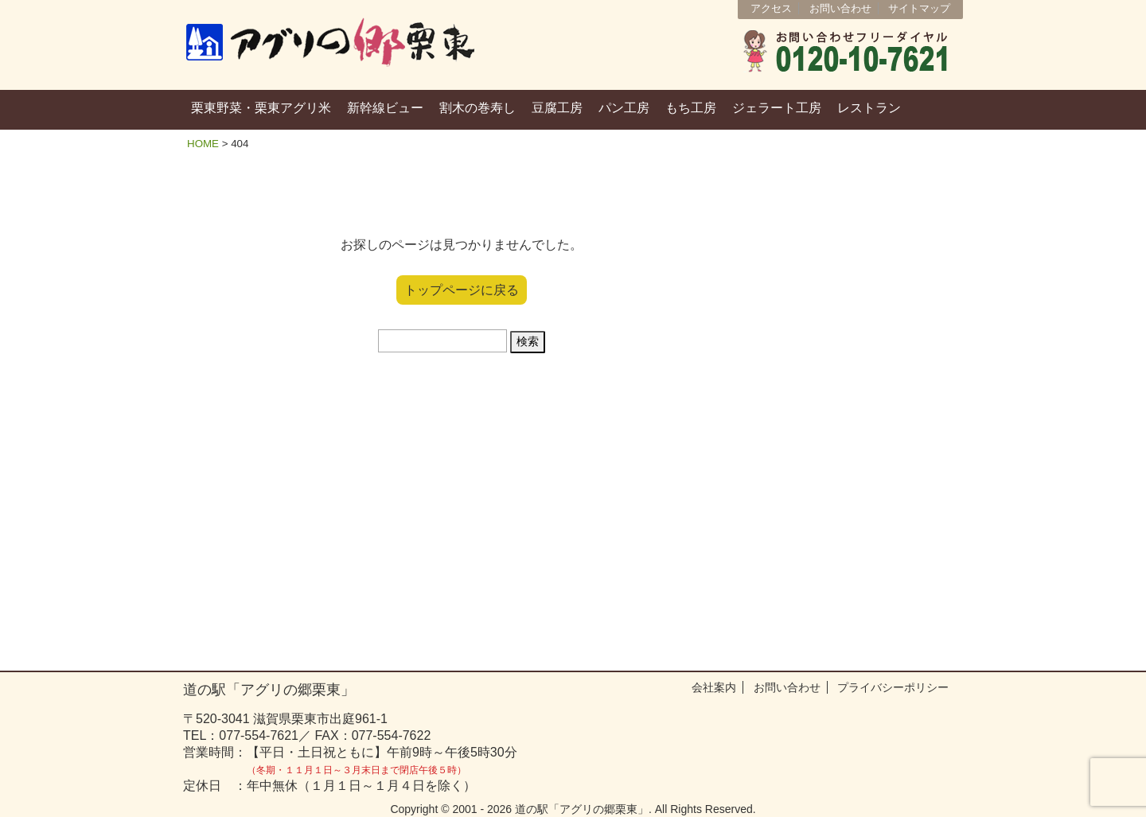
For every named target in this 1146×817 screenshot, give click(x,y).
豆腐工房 (557, 108)
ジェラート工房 (776, 108)
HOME (203, 144)
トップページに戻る (461, 290)
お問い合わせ (840, 8)
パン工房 (623, 108)
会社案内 (714, 687)
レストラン (869, 108)
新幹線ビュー (385, 108)
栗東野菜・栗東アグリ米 (261, 108)
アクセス (771, 8)
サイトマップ (919, 8)
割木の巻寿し (477, 108)
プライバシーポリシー (893, 687)
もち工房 (690, 108)
